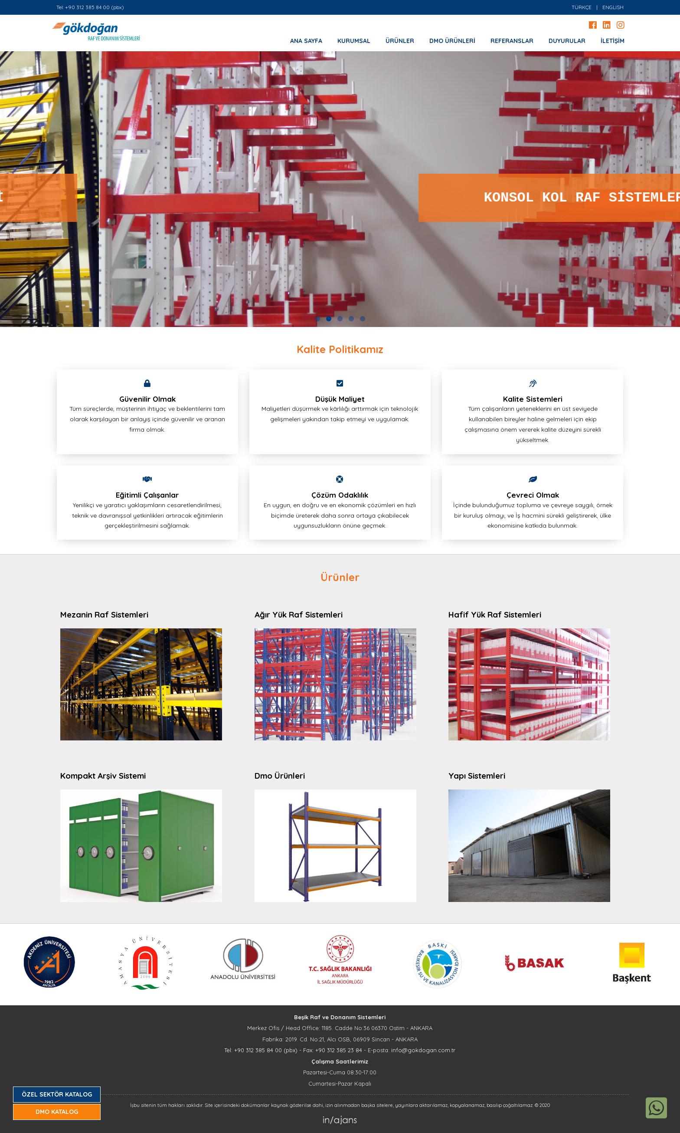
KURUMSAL (353, 41)
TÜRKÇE (582, 7)
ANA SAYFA (306, 41)
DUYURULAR (567, 41)
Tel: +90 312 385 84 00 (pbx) (90, 7)
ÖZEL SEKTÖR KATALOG (57, 1094)
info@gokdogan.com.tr (423, 1050)
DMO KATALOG (57, 1112)
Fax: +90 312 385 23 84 (332, 1050)
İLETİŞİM (612, 41)
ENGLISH (613, 7)
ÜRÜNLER (400, 41)
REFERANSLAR (511, 41)
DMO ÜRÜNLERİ (452, 41)
